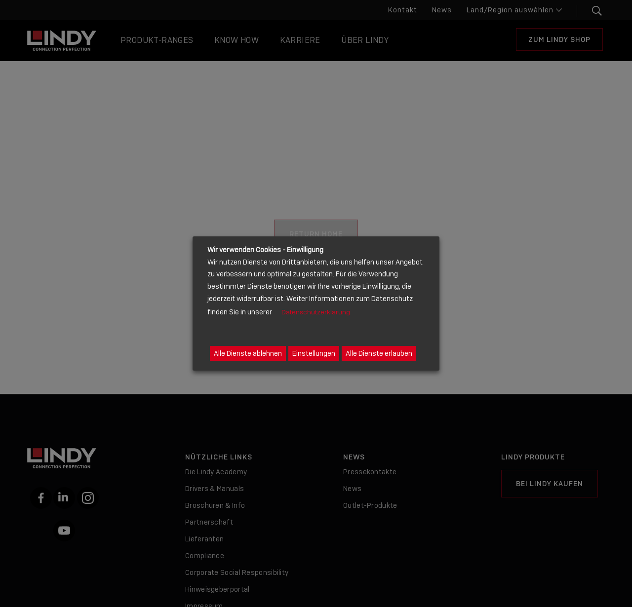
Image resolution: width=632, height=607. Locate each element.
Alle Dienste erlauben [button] (379, 353)
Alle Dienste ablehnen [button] (248, 353)
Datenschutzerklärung (315, 312)
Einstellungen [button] (313, 353)
